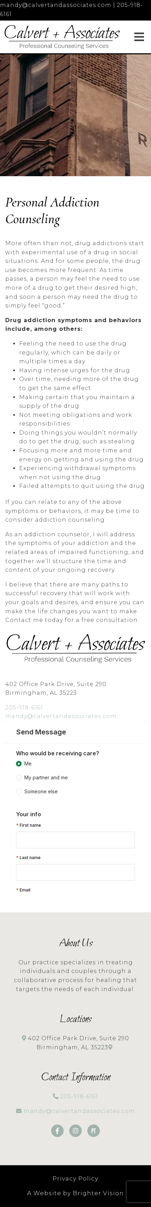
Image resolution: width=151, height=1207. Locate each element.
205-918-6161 (24, 707)
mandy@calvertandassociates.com (61, 716)
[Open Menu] (139, 36)
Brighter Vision (98, 1193)
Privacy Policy (75, 1178)
